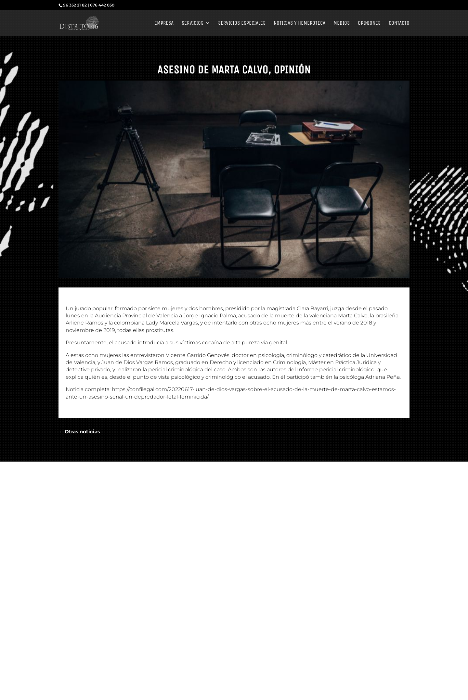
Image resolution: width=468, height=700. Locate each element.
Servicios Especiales (242, 23)
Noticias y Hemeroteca (299, 23)
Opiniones (369, 23)
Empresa (164, 23)
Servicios (192, 23)
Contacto (399, 23)
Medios (341, 23)
